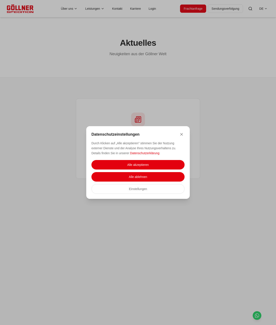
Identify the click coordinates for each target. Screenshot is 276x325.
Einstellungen (138, 189)
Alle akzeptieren (138, 164)
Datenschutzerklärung (144, 153)
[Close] (182, 134)
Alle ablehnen (138, 177)
